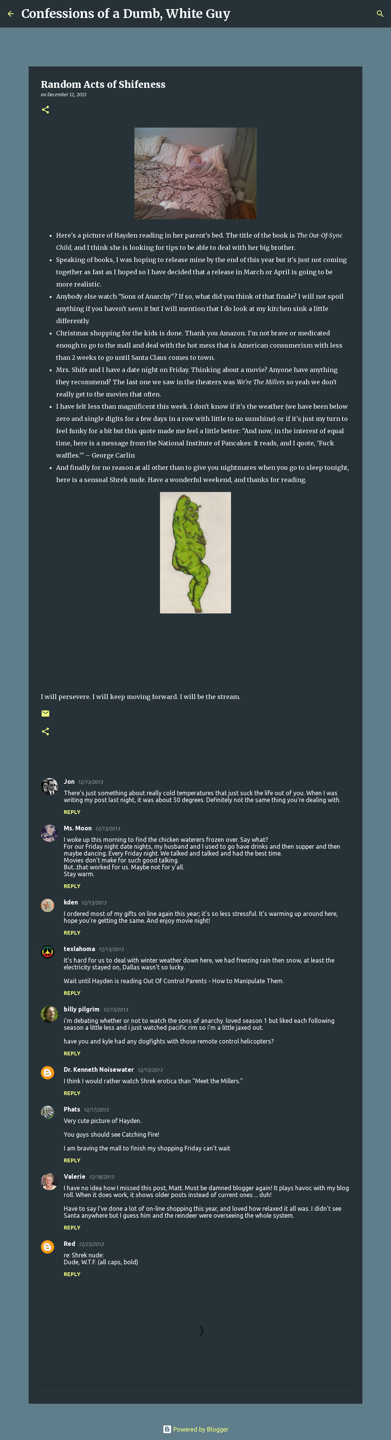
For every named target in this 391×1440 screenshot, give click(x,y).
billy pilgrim (82, 1009)
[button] (45, 110)
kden (71, 902)
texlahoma (79, 948)
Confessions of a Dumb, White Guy (125, 13)
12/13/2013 (90, 782)
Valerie (75, 1176)
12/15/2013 (149, 1070)
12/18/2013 (101, 1177)
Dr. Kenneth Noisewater (99, 1069)
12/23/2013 (90, 1244)
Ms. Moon (78, 828)
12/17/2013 (95, 1109)
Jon (69, 781)
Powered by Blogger (195, 1429)
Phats (72, 1109)
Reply (72, 812)
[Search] (241, 14)
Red (69, 1243)
